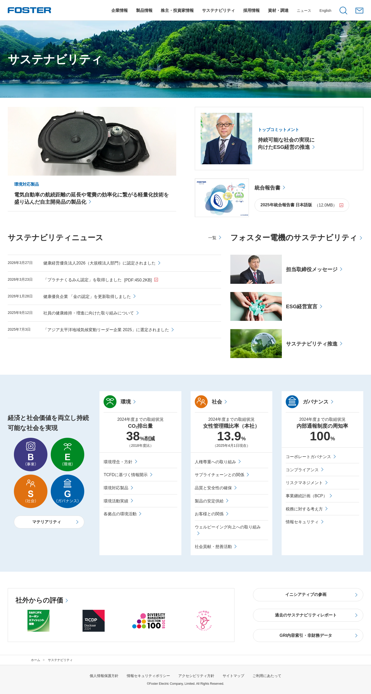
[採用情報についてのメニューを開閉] (251, 10)
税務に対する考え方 (304, 509)
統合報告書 (267, 188)
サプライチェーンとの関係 (219, 475)
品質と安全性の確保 (213, 488)
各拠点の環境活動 (120, 514)
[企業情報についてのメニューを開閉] (119, 10)
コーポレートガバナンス (308, 457)
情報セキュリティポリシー (148, 676)
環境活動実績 (116, 501)
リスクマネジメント (304, 483)
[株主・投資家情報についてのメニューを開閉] (177, 10)
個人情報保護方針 (104, 676)
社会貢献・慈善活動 (213, 546)
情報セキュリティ (302, 522)
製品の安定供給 (209, 501)
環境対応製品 (116, 488)
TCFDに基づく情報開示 (126, 475)
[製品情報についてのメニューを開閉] (144, 10)
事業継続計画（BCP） (306, 496)
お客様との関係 (209, 514)
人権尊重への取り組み (215, 462)
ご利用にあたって (266, 676)
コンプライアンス (302, 470)
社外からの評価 (39, 600)
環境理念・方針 (118, 462)
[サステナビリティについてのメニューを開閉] (218, 10)
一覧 (212, 238)
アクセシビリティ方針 (196, 676)
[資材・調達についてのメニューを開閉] (278, 10)
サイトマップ (233, 676)
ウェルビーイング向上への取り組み (228, 527)
